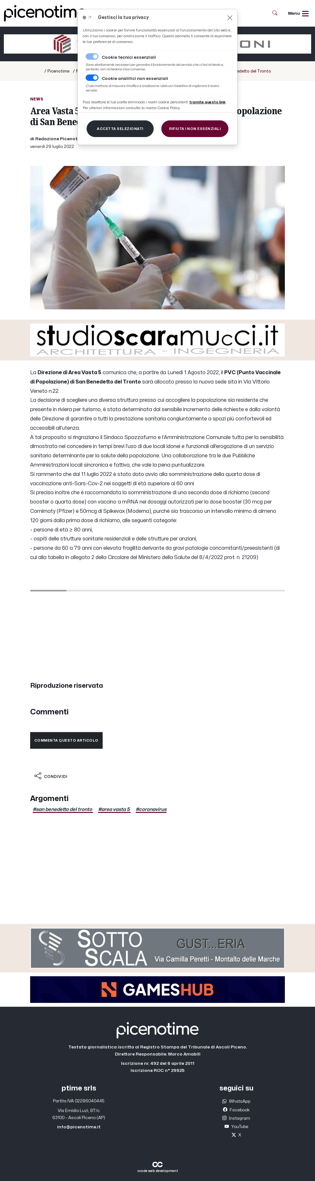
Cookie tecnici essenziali (129, 57)
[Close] (230, 18)
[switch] (92, 77)
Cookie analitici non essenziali (135, 79)
